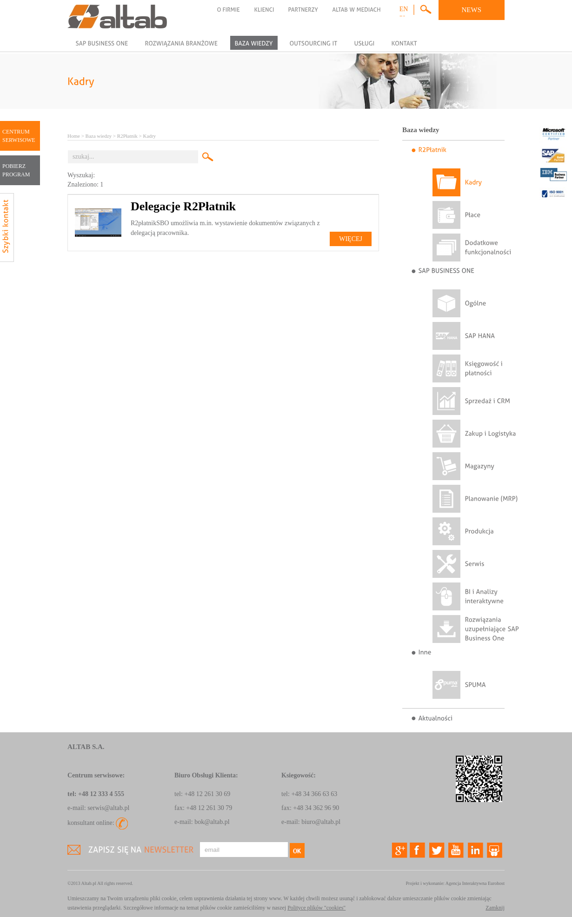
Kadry (149, 136)
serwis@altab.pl (108, 807)
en (403, 9)
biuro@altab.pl (320, 821)
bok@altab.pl (212, 821)
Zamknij (495, 907)
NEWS (472, 9)
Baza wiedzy (99, 136)
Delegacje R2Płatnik (183, 206)
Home (73, 136)
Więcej (350, 238)
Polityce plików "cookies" (316, 907)
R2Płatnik (127, 136)
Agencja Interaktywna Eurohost (475, 883)
